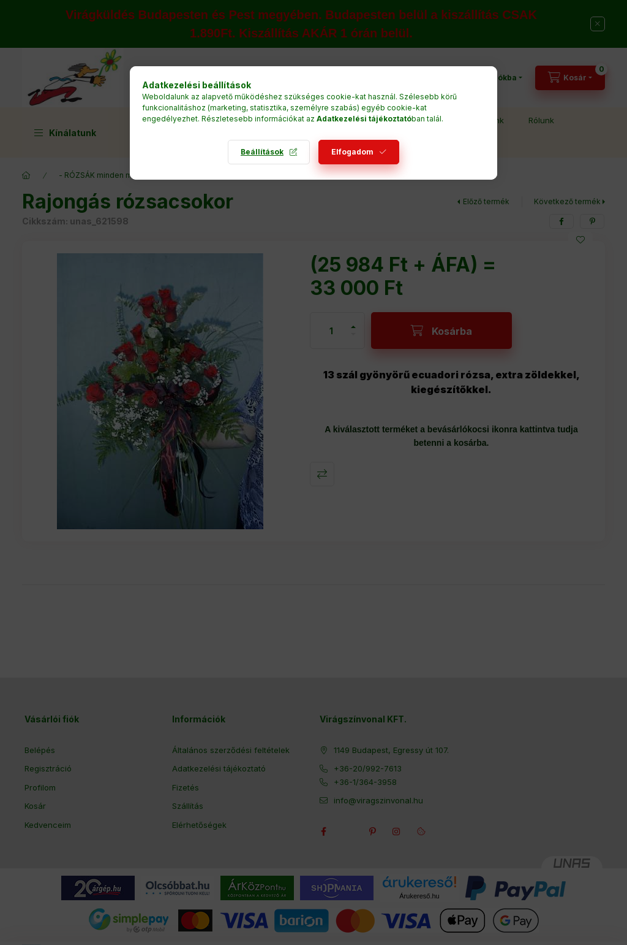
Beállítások (262, 151)
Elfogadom (352, 151)
